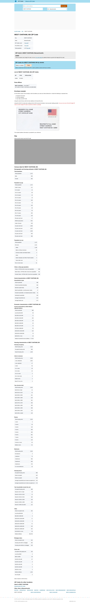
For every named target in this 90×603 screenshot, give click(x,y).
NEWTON (36, 590)
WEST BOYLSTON (50, 590)
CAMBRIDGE (42, 590)
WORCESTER (30, 590)
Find (28, 65)
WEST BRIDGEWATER (60, 590)
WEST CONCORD (53, 592)
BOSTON (16, 590)
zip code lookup (39, 57)
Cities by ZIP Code (30, 1)
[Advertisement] (45, 21)
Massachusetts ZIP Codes (19, 586)
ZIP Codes (20, 1)
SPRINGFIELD (23, 590)
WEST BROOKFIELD (71, 590)
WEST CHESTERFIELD (36, 592)
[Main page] (15, 1)
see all (26, 43)
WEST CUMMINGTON (71, 592)
